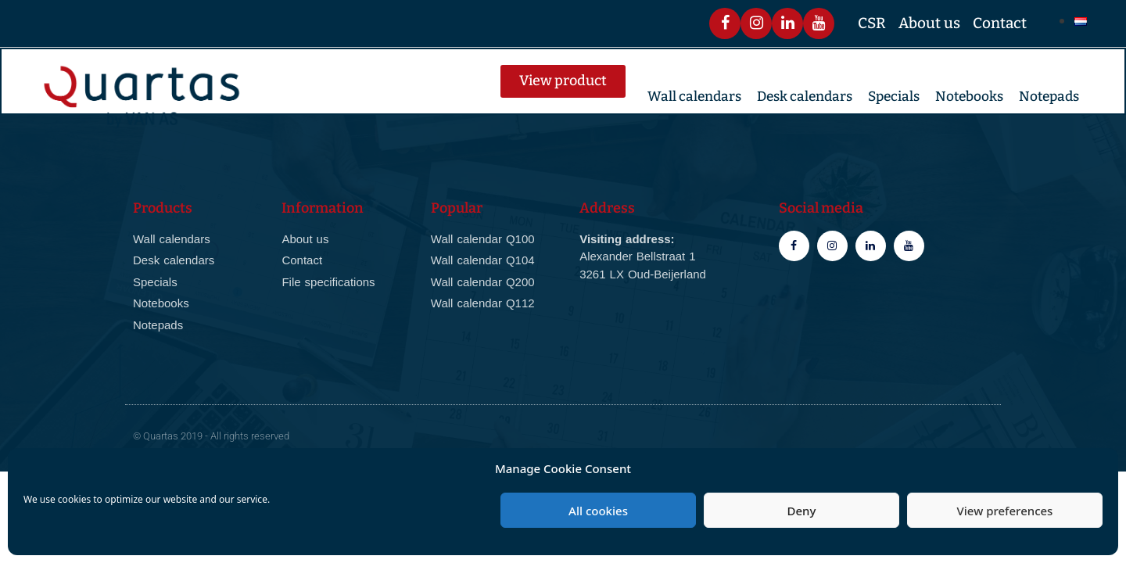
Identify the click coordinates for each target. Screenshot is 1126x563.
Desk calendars (804, 96)
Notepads (1049, 96)
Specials (894, 96)
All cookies (598, 510)
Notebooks (969, 96)
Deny (801, 510)
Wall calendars (694, 96)
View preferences (1005, 510)
